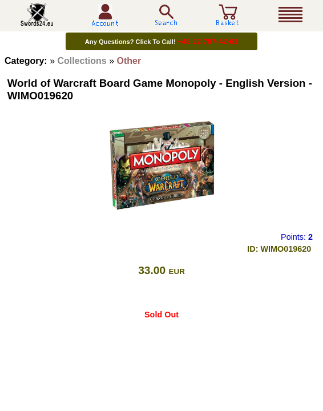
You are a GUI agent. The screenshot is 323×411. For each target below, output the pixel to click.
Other (129, 61)
